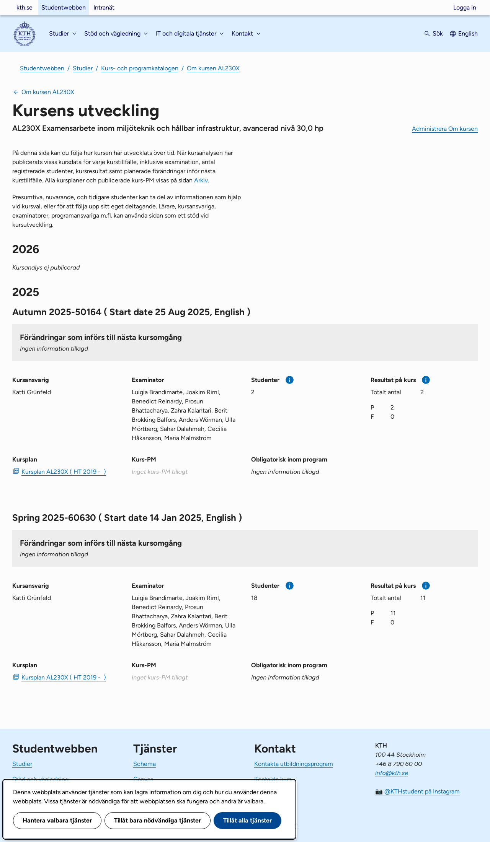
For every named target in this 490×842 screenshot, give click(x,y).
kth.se (24, 7)
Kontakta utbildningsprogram (293, 763)
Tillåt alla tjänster (247, 820)
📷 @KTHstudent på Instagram (417, 791)
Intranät (103, 7)
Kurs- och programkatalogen (139, 68)
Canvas (143, 779)
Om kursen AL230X (213, 68)
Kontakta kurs (272, 779)
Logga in (464, 7)
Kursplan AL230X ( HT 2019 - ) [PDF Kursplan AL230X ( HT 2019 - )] (63, 471)
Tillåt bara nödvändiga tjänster (157, 820)
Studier (83, 68)
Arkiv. (201, 180)
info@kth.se (391, 773)
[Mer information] (290, 380)
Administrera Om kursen (445, 128)
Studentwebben (63, 7)
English (468, 33)
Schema (144, 763)
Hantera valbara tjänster (57, 820)
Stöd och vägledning (40, 779)
